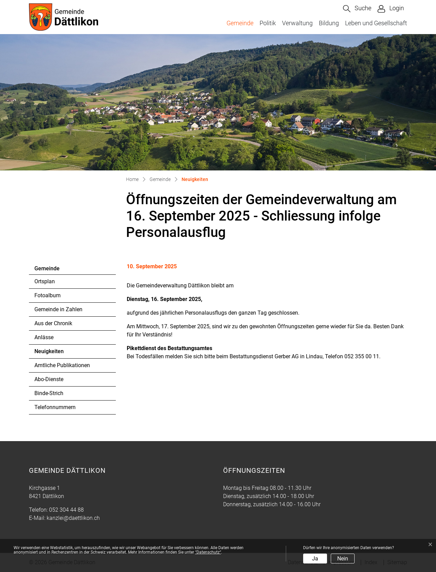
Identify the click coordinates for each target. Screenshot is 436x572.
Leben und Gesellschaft (376, 23)
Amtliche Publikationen (62, 365)
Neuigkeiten (53, 353)
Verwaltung (297, 23)
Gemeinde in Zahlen (58, 309)
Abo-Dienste (48, 379)
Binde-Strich (48, 393)
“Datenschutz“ (208, 552)
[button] (357, 9)
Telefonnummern (55, 407)
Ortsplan (44, 281)
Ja (315, 558)
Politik (268, 23)
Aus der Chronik (53, 323)
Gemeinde (240, 23)
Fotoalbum (47, 295)
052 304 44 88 (66, 510)
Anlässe (43, 337)
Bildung (329, 23)
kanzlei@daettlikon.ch (73, 518)
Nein (342, 558)
